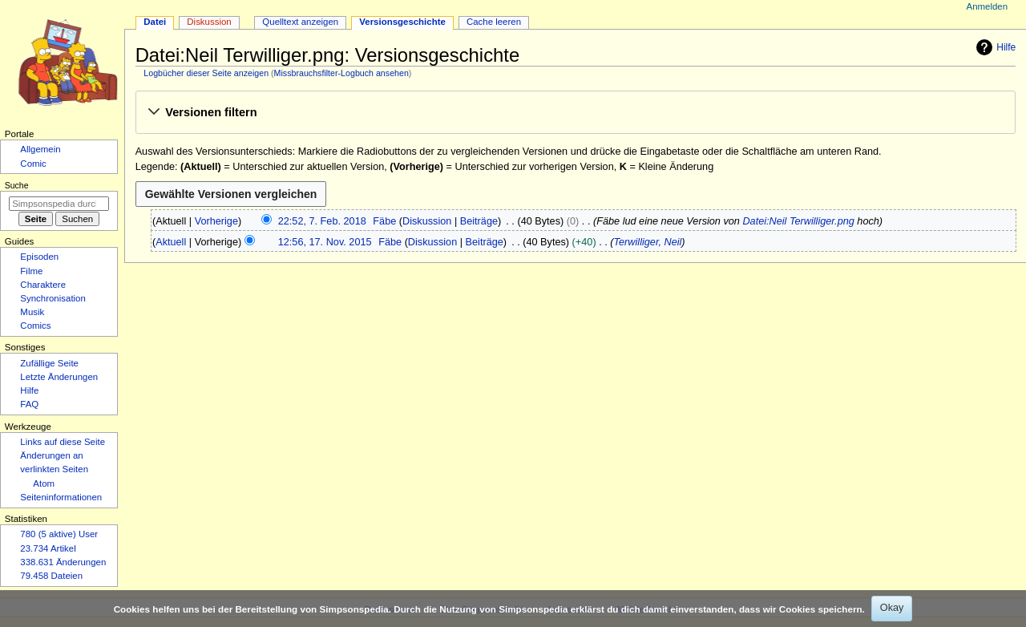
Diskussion (426, 221)
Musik (32, 312)
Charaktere (43, 284)
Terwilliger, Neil (647, 242)
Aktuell (171, 242)
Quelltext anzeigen (300, 21)
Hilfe (994, 47)
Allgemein (40, 149)
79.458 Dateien (51, 575)
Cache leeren (494, 21)
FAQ (29, 404)
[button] (575, 113)
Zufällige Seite (49, 363)
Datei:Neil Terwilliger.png (798, 221)
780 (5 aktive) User (59, 534)
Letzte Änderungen (59, 377)
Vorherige (216, 221)
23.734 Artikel (47, 548)
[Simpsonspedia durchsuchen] (59, 203)
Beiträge (479, 221)
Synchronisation (53, 298)
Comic (33, 163)
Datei (154, 21)
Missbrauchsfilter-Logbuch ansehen (341, 73)
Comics (35, 325)
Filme (31, 271)
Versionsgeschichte (402, 21)
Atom (44, 483)
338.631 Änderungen (63, 562)
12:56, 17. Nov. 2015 (325, 242)
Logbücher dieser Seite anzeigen (206, 73)
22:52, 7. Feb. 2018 (322, 221)
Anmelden (987, 6)
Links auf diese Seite (62, 442)
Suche (17, 185)
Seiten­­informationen (61, 497)
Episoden (39, 256)
